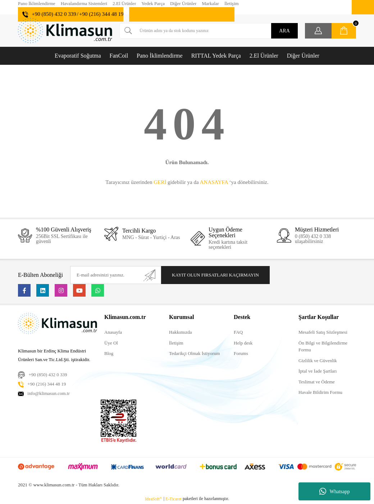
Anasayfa (113, 332)
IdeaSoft (153, 499)
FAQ (238, 332)
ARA (284, 30)
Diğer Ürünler (183, 3)
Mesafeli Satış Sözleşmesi (322, 332)
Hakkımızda (180, 332)
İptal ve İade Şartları (317, 371)
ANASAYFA (214, 182)
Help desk (243, 343)
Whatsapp (334, 491)
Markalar (210, 3)
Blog (108, 353)
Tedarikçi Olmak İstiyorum (194, 353)
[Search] (208, 31)
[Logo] (65, 30)
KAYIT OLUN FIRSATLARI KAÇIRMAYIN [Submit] (215, 275)
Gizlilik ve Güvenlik (317, 360)
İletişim (231, 3)
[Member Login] (318, 31)
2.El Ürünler (124, 3)
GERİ (160, 182)
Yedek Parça (153, 3)
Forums (241, 353)
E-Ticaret (173, 498)
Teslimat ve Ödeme (316, 381)
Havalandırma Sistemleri (84, 3)
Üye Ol (111, 343)
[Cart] (344, 31)
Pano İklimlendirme (36, 3)
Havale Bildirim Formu (320, 392)
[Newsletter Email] (115, 275)
